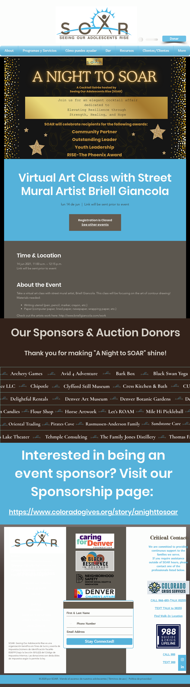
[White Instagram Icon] (182, 659)
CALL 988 (169, 654)
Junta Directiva (36, 625)
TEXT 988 (169, 662)
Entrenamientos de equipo (36, 630)
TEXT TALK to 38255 (168, 608)
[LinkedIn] (182, 667)
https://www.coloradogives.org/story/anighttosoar (93, 512)
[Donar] (174, 39)
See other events (95, 224)
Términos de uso (117, 678)
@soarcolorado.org (40, 561)
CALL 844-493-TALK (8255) (168, 600)
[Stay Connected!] (99, 641)
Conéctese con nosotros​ (36, 582)
